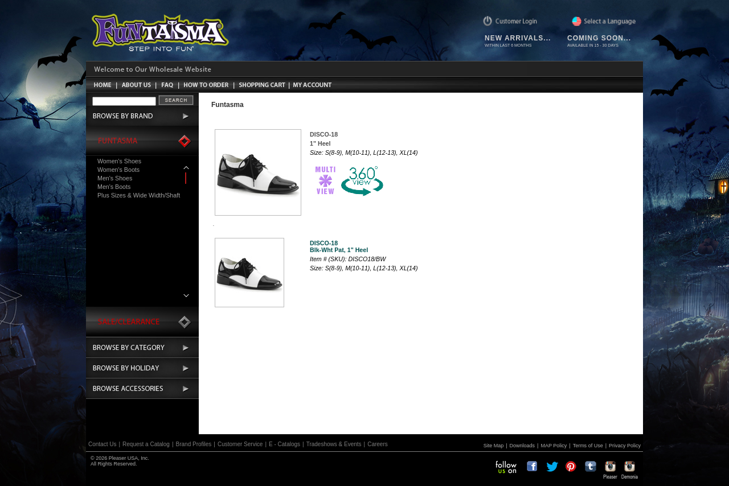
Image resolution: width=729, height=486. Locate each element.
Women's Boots (118, 169)
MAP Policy (553, 445)
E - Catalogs (284, 444)
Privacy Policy (625, 445)
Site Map (494, 445)
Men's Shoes (114, 178)
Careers (377, 444)
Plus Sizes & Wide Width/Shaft (138, 195)
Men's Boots (113, 186)
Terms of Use (588, 445)
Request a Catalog (146, 444)
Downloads (522, 445)
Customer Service (240, 444)
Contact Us (102, 444)
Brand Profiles (194, 444)
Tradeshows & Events (334, 444)
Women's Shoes (119, 161)
